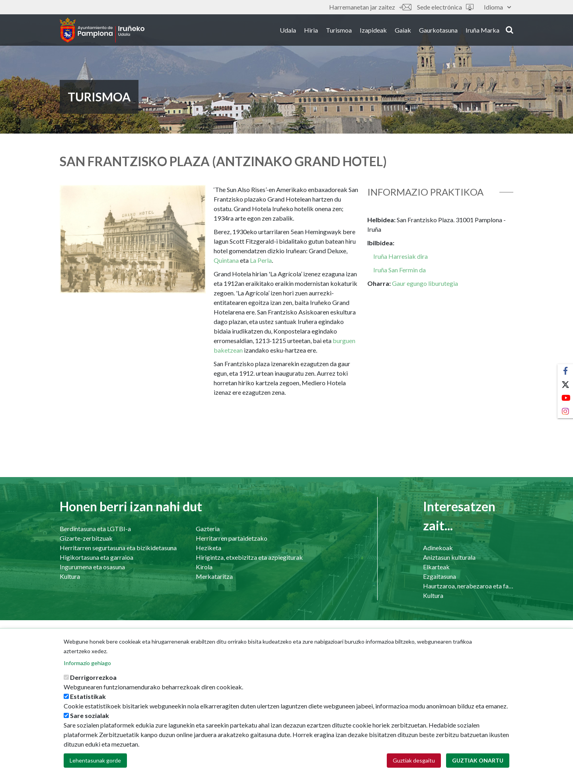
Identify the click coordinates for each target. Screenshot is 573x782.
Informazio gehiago (87, 666)
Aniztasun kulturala (449, 557)
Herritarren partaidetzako (231, 538)
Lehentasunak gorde (95, 763)
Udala (288, 31)
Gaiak (403, 31)
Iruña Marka (482, 31)
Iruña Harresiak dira (400, 256)
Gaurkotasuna (438, 31)
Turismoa (339, 31)
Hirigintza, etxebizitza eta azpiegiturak (249, 557)
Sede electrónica (445, 7)
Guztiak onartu (477, 763)
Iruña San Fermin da (399, 270)
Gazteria (208, 528)
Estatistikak (88, 699)
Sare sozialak (89, 718)
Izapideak (373, 31)
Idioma (497, 7)
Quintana (227, 260)
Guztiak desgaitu (414, 763)
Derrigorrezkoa (93, 680)
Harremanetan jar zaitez (370, 7)
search (509, 31)
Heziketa (208, 547)
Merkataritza (214, 576)
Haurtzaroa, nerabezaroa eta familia (468, 586)
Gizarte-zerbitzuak (86, 538)
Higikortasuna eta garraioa (96, 557)
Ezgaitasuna (439, 576)
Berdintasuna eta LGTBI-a (95, 528)
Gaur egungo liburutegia (425, 283)
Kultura (70, 576)
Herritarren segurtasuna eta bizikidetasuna (118, 547)
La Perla (261, 260)
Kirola (204, 566)
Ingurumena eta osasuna (92, 566)
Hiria (311, 31)
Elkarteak (436, 566)
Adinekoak (438, 547)
